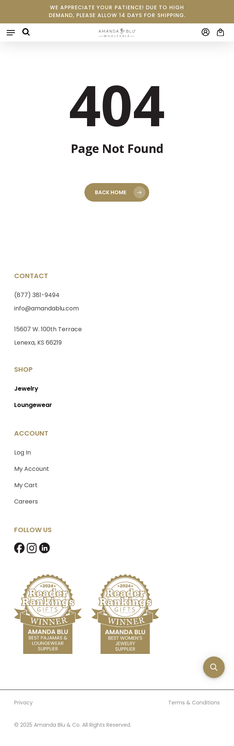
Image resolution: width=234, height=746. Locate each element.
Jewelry (26, 388)
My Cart (26, 485)
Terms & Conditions (194, 702)
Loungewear (33, 405)
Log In (22, 452)
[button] (11, 32)
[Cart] (218, 32)
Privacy (23, 702)
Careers (26, 501)
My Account (31, 469)
